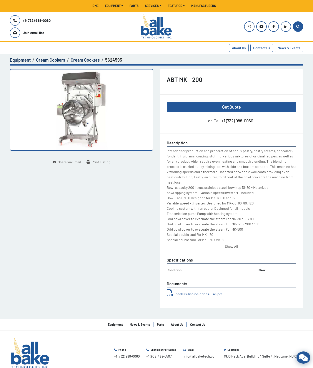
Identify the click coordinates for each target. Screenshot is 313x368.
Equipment (113, 6)
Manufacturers (203, 6)
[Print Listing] (98, 162)
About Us (239, 48)
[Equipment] (20, 59)
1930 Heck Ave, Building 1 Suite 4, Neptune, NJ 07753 (263, 356)
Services (152, 6)
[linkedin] (286, 26)
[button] (114, 5)
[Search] (298, 26)
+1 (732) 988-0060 (37, 20)
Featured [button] (175, 6)
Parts (134, 6)
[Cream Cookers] (50, 59)
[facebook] (273, 26)
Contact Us (261, 48)
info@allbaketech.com (200, 356)
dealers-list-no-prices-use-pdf (195, 294)
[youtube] (261, 26)
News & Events (289, 48)
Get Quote (231, 107)
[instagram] (249, 26)
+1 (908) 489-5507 (159, 356)
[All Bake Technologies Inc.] (30, 353)
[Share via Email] (67, 162)
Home (94, 6)
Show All (231, 246)
